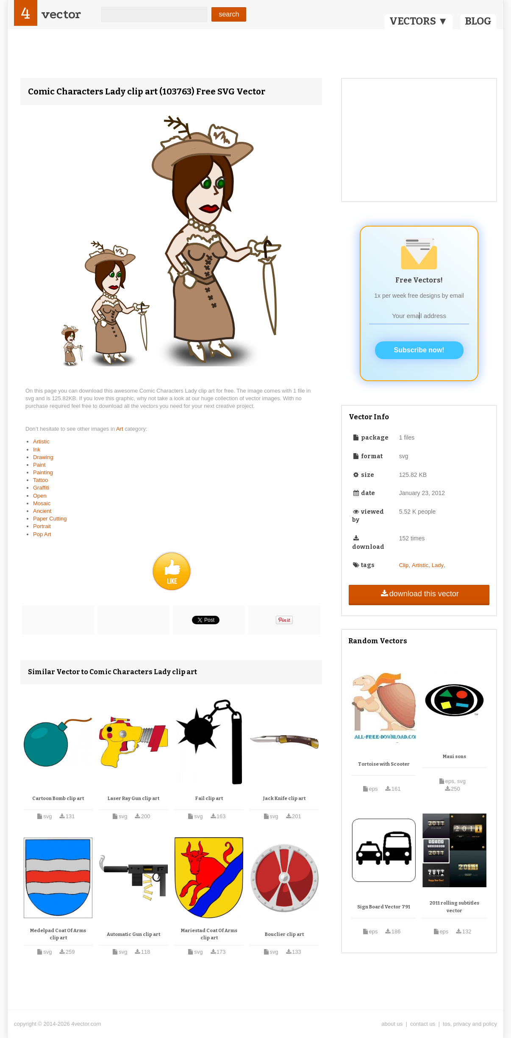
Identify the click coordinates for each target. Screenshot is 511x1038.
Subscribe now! (419, 350)
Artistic (41, 441)
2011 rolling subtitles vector (454, 906)
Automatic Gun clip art (133, 934)
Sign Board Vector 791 (383, 907)
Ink (36, 449)
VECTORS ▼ (418, 21)
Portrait (42, 526)
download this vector (418, 594)
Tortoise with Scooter (384, 764)
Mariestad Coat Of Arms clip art (209, 934)
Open (40, 496)
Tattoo (40, 480)
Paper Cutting (50, 518)
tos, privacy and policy (470, 1024)
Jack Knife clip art (284, 798)
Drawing (43, 457)
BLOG (478, 21)
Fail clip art (209, 798)
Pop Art (42, 534)
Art (120, 429)
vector (61, 14)
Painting (43, 472)
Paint (39, 465)
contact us (422, 1024)
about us (392, 1024)
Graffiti (41, 487)
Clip (403, 565)
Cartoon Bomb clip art (58, 798)
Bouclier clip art (284, 934)
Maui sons (454, 756)
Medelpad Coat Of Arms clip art (58, 934)
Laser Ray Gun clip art (133, 798)
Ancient (42, 511)
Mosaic (41, 503)
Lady (438, 565)
